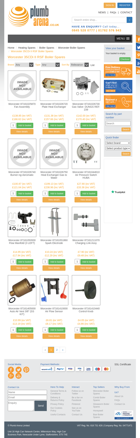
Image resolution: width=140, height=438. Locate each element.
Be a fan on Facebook (77, 398)
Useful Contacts (58, 414)
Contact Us (77, 414)
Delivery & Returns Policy (57, 398)
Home (11, 47)
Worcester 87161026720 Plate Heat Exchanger (54, 105)
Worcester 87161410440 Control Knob (86, 310)
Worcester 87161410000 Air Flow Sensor (54, 310)
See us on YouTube (76, 409)
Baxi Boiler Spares (98, 415)
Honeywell (98, 410)
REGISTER (124, 5)
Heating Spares (27, 47)
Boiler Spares (46, 47)
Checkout (125, 59)
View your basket (115, 48)
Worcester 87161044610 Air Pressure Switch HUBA (86, 175)
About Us (119, 396)
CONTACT (126, 12)
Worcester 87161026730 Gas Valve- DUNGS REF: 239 (86, 107)
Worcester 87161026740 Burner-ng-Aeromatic (22, 173)
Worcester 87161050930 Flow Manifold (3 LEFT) (22, 241)
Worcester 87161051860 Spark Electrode (54, 241)
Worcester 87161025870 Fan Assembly (22, 105)
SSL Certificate (123, 364)
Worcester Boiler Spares (71, 47)
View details (22, 131)
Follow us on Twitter (78, 392)
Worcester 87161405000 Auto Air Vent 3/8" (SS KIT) (22, 311)
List (92, 65)
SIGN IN (110, 5)
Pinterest (76, 404)
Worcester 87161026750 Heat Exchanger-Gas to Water (54, 175)
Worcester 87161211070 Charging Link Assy (86, 241)
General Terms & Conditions (59, 392)
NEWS (102, 12)
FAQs (113, 12)
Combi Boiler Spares (99, 398)
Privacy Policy (57, 404)
